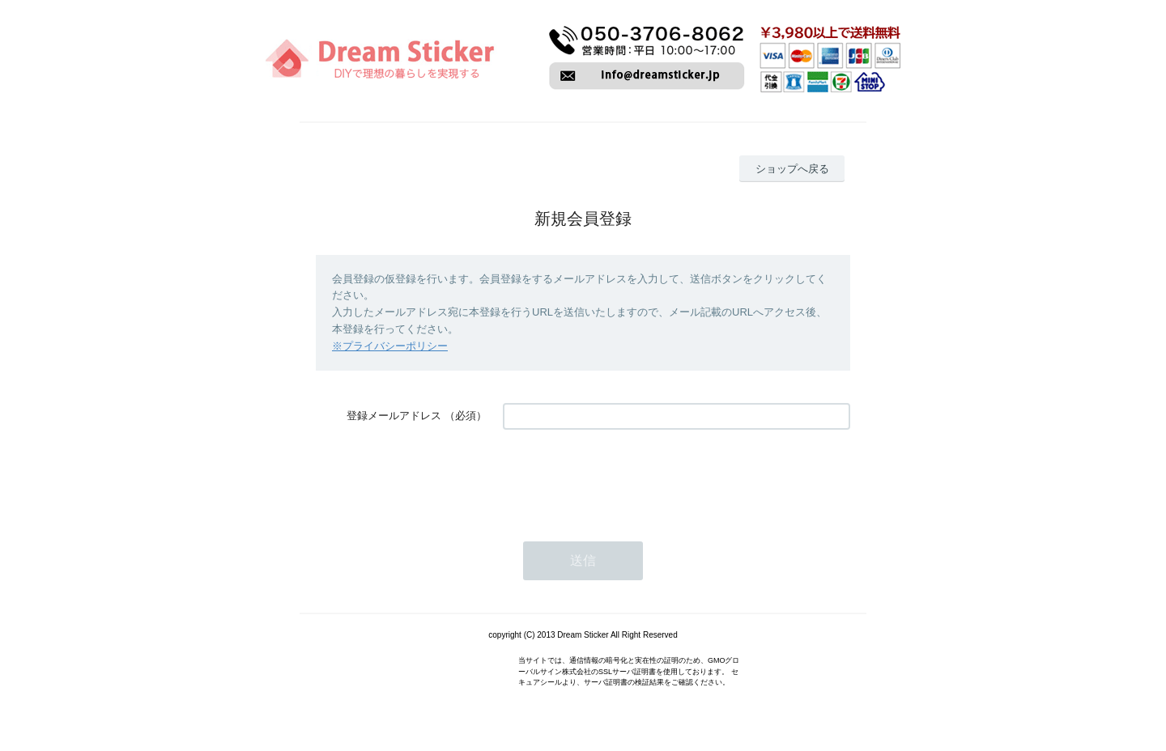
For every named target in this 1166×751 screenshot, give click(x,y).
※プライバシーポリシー (390, 346)
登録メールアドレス (394, 415)
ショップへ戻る (792, 169)
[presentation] (626, 477)
